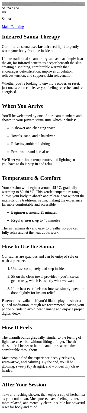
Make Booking (13, 27)
